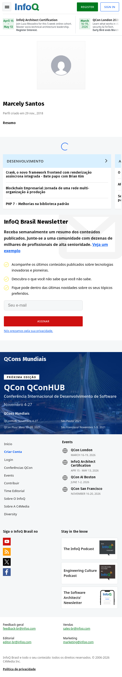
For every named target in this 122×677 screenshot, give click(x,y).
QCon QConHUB (34, 387)
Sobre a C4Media (16, 506)
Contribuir (11, 483)
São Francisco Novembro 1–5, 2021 (83, 427)
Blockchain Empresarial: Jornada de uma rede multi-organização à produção (47, 190)
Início (8, 444)
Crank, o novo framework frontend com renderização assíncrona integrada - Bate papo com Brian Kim (49, 174)
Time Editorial (14, 491)
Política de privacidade (19, 669)
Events (9, 475)
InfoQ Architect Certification (83, 464)
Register (87, 7)
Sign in (109, 7)
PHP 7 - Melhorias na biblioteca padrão (37, 204)
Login (8, 459)
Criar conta (13, 451)
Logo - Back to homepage (27, 6)
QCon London (81, 450)
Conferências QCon (18, 467)
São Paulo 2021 (71, 421)
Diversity (10, 514)
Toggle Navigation (7, 7)
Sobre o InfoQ (14, 498)
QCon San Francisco (86, 489)
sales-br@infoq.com (76, 629)
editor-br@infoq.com (17, 642)
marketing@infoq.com (78, 642)
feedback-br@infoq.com (19, 629)
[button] (43, 321)
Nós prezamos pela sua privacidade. (28, 331)
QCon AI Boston (83, 477)
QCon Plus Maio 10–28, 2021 (22, 427)
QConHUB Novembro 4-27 (21, 421)
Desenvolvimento (25, 161)
